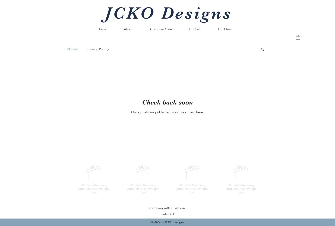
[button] (298, 37)
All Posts (72, 49)
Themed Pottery (98, 49)
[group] (167, 179)
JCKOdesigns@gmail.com (166, 208)
